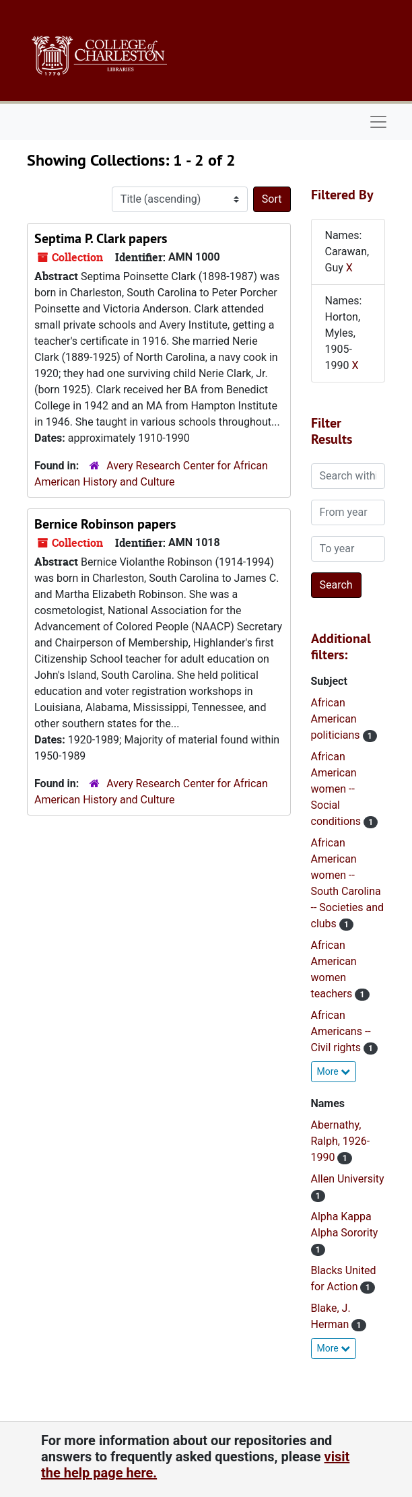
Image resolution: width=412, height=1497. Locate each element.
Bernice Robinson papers (105, 524)
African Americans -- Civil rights (341, 1031)
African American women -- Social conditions (337, 789)
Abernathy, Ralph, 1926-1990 (340, 1141)
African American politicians (337, 718)
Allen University (347, 1178)
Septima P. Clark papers (100, 238)
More (334, 1071)
